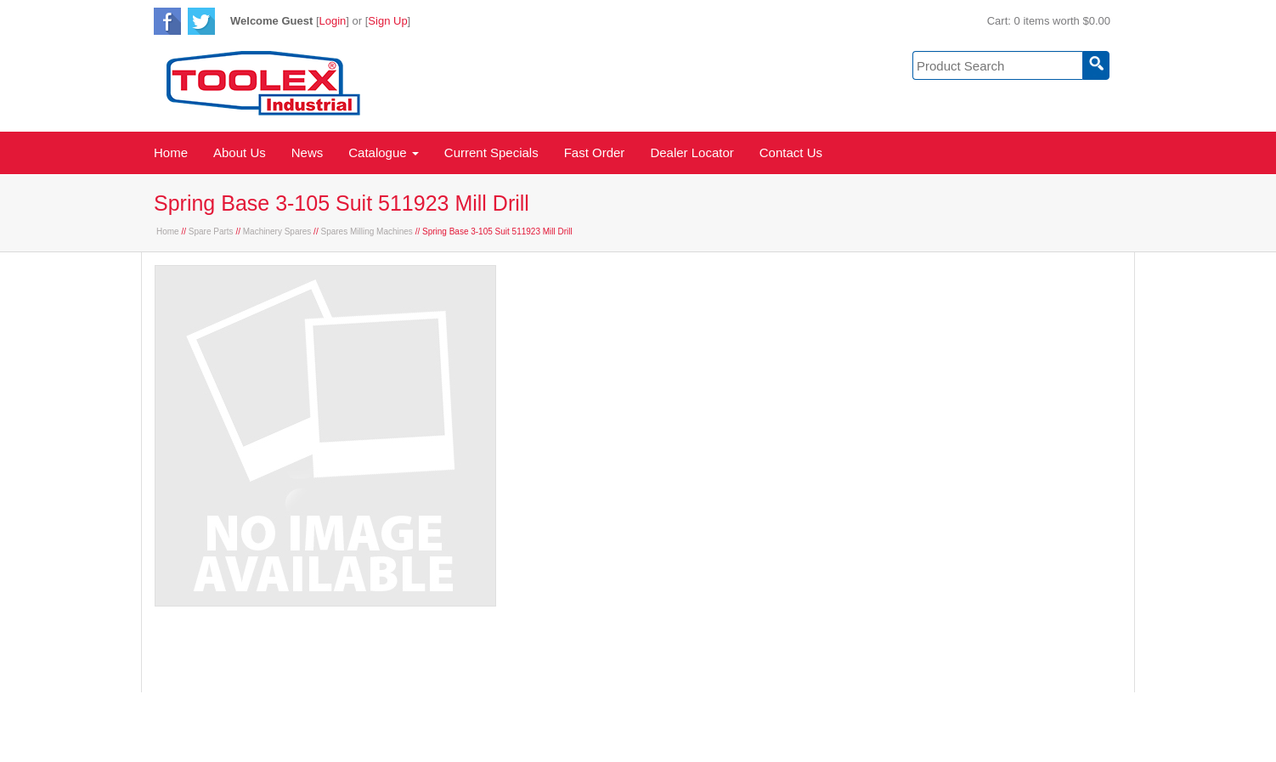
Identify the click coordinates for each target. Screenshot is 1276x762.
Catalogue (383, 152)
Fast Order (594, 152)
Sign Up (387, 20)
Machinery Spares (277, 231)
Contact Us (790, 152)
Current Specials (491, 152)
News (307, 152)
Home (171, 152)
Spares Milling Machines (366, 231)
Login (333, 20)
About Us (239, 152)
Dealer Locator (691, 152)
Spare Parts (211, 231)
